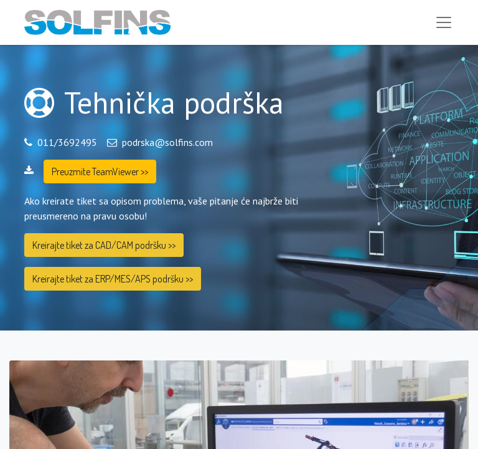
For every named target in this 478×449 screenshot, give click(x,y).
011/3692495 (67, 142)
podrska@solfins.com (167, 142)
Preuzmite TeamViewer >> (100, 171)
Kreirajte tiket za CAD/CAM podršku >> (104, 245)
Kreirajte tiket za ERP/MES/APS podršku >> (112, 279)
